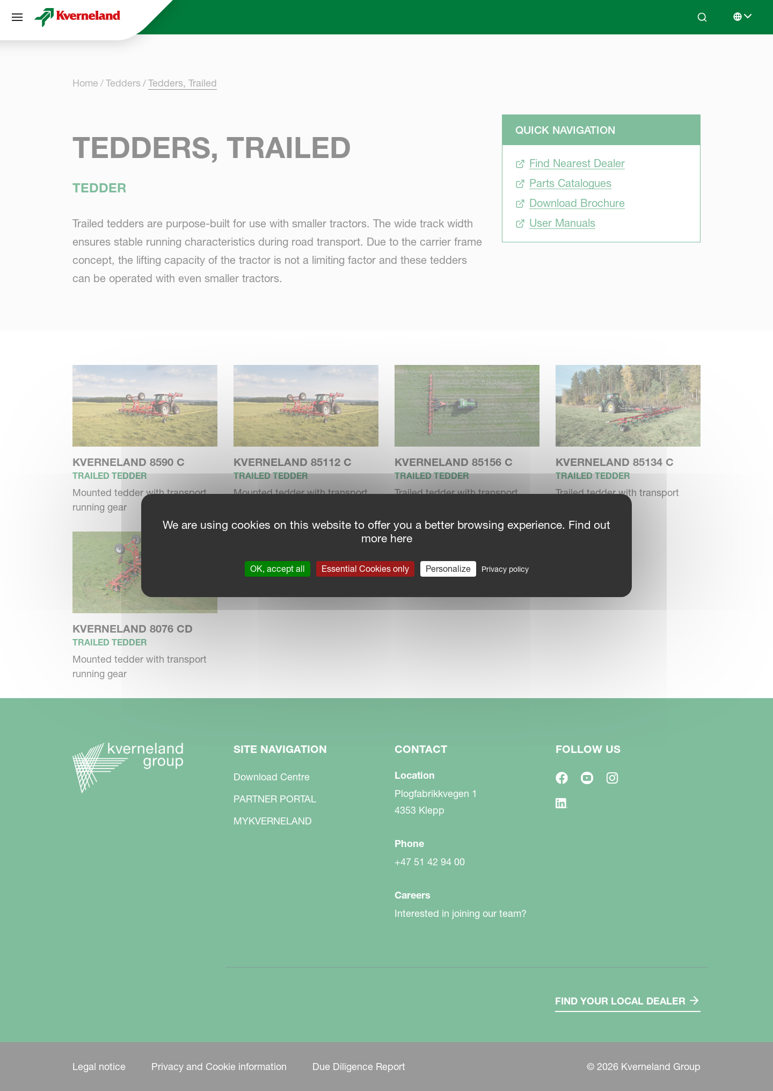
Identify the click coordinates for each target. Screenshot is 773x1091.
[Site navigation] (17, 17)
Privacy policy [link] (505, 569)
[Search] (702, 17)
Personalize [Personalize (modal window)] (448, 568)
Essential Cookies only (365, 568)
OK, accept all (277, 568)
